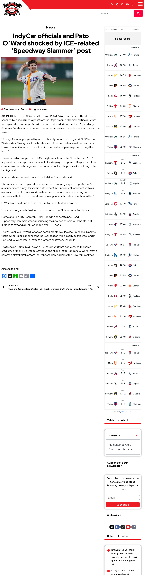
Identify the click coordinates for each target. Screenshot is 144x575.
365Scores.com (126, 412)
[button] (136, 436)
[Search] (116, 14)
